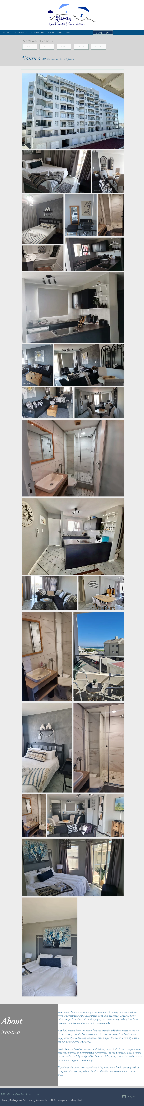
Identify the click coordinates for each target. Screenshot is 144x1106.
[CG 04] (81, 47)
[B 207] (47, 47)
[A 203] (29, 47)
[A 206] (98, 47)
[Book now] (103, 32)
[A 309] (64, 47)
